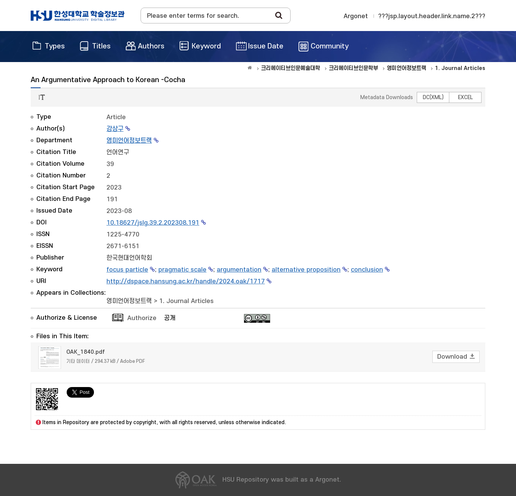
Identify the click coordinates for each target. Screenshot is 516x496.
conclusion (367, 269)
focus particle (127, 269)
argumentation (239, 269)
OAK (78, 15)
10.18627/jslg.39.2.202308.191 (152, 222)
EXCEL (465, 97)
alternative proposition (306, 269)
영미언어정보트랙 (129, 140)
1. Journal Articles (186, 301)
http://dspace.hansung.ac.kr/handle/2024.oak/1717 (185, 281)
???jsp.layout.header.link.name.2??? (431, 16)
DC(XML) (433, 97)
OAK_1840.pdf (85, 352)
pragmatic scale (182, 269)
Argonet (356, 16)
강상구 (115, 129)
